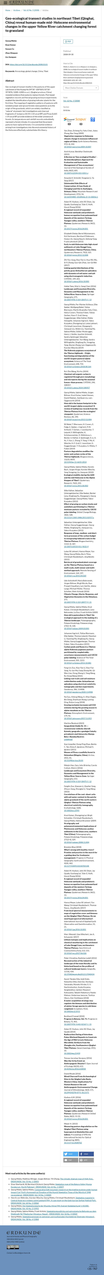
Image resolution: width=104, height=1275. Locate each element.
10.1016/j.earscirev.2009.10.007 (77, 147)
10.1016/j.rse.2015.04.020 (75, 576)
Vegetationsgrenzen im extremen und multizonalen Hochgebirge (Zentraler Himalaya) (58, 1217)
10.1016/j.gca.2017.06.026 (75, 953)
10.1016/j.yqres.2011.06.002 (76, 486)
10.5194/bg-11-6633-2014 (75, 462)
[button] (70, 1154)
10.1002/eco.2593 (71, 810)
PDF (69, 41)
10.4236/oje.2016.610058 (75, 1069)
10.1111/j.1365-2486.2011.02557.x (79, 517)
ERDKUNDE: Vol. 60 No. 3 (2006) (25, 1203)
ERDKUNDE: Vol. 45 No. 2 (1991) (25, 1208)
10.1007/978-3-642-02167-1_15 (77, 1024)
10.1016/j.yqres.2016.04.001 (76, 1119)
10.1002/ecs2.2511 (72, 1011)
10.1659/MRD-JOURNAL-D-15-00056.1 (81, 197)
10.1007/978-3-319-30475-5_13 (77, 300)
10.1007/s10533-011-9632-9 (76, 546)
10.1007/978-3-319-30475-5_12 (77, 781)
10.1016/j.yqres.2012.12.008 (76, 255)
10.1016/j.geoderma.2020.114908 (78, 692)
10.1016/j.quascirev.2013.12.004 (78, 419)
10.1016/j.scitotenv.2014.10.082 (77, 663)
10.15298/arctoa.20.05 (73, 760)
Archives (16, 10)
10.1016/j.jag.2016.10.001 (75, 929)
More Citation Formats (74, 88)
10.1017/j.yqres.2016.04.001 (76, 229)
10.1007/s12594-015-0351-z (76, 173)
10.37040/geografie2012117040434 (79, 974)
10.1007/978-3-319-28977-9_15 (77, 602)
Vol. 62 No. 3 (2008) (31, 10)
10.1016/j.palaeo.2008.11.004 (76, 842)
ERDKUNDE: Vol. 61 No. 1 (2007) (50, 1187)
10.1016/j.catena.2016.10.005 (76, 281)
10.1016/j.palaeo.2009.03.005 (76, 628)
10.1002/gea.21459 (72, 1053)
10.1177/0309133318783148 (76, 866)
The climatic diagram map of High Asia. (76, 1179)
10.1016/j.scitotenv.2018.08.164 (77, 366)
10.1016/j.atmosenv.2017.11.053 (78, 718)
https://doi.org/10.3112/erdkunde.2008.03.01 (29, 64)
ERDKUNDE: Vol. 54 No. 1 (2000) (37, 1195)
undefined (68, 739)
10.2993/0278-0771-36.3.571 (76, 1092)
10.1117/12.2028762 (73, 1143)
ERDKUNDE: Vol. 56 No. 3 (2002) (63, 1214)
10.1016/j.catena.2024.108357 (77, 388)
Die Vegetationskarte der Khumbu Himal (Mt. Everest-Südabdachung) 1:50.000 (55, 1206)
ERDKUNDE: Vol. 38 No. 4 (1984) (25, 1219)
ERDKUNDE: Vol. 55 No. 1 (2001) (25, 1181)
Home (7, 10)
